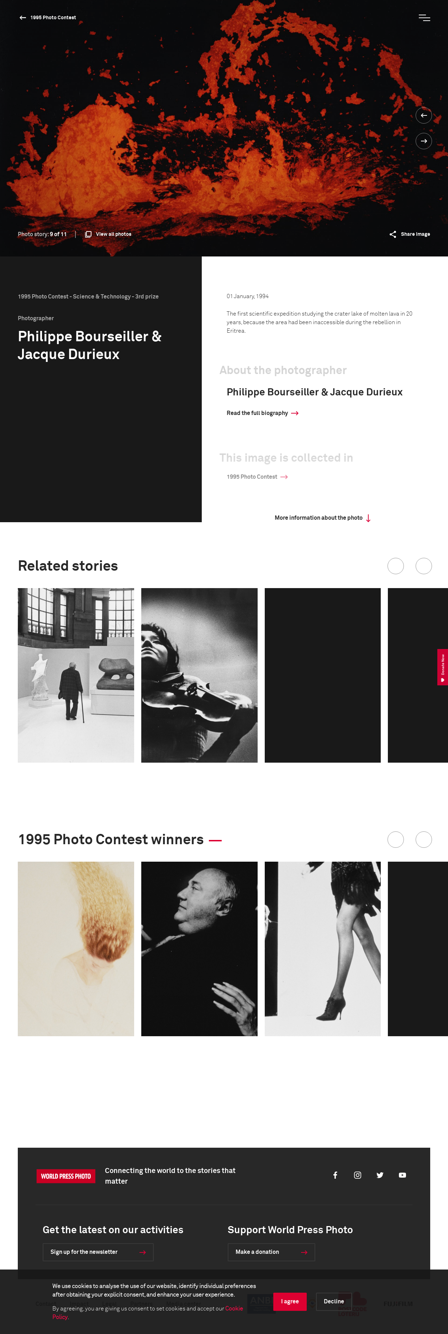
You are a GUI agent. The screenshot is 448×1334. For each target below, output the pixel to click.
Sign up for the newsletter (84, 1252)
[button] (396, 566)
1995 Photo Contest (53, 17)
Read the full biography (257, 413)
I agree (290, 1301)
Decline (334, 1301)
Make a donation (257, 1252)
